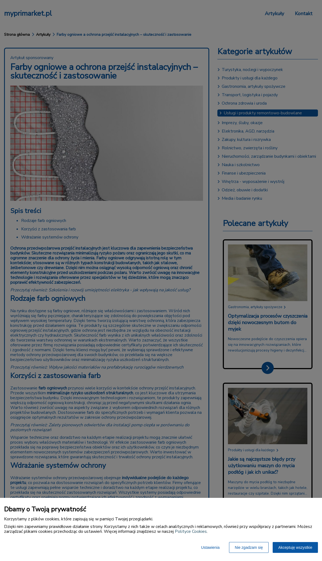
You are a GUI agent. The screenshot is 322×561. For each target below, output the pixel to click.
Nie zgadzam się (249, 547)
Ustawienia (210, 547)
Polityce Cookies (191, 531)
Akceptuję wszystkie (295, 547)
